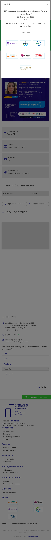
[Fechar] (47, 4)
